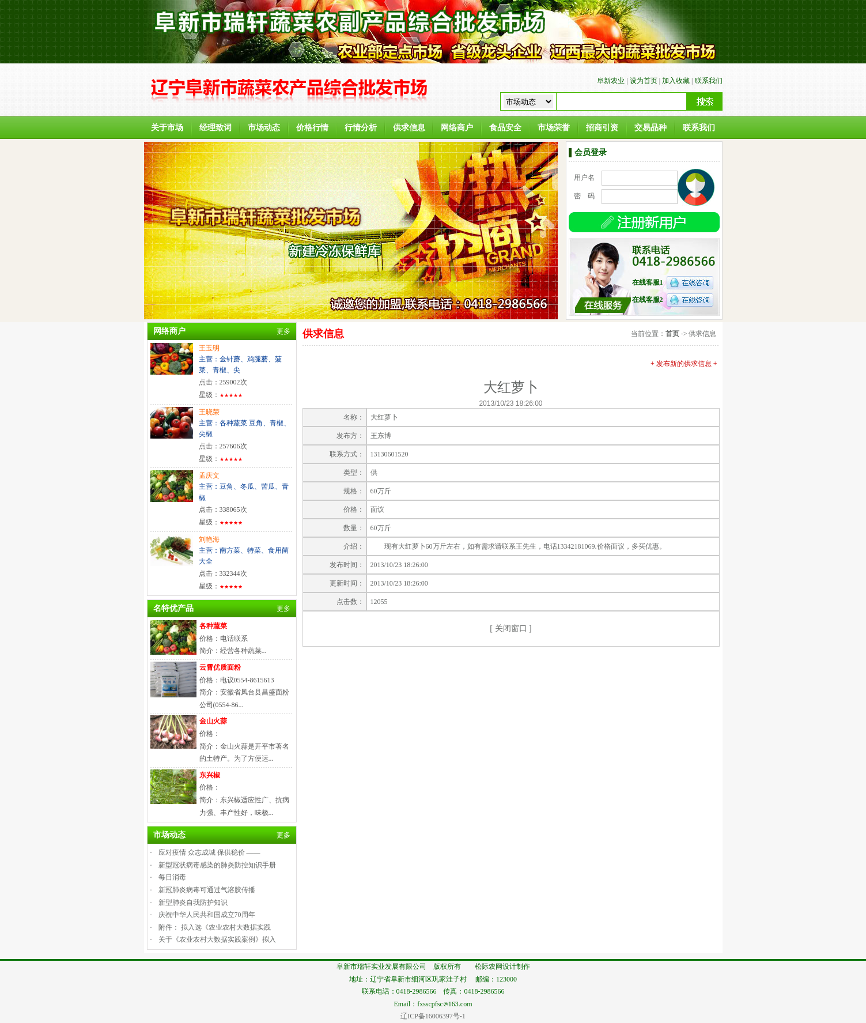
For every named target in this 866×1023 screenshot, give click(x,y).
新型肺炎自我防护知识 (193, 903)
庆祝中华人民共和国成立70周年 (206, 915)
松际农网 (488, 966)
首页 (672, 334)
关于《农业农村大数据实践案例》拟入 (217, 939)
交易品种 (650, 127)
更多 (283, 331)
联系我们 (709, 81)
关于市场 (167, 127)
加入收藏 (676, 81)
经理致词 (215, 127)
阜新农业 (611, 81)
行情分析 (361, 127)
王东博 (380, 436)
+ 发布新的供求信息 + (684, 364)
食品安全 (505, 127)
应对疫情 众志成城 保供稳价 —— (209, 852)
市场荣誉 (554, 127)
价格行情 (312, 127)
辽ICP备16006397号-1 (433, 1016)
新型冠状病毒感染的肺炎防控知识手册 (217, 865)
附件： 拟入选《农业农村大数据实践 (214, 927)
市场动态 (264, 127)
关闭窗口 (511, 628)
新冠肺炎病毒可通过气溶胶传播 (206, 890)
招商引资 (602, 127)
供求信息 (409, 127)
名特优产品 (173, 608)
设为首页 (643, 81)
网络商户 (457, 127)
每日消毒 (172, 877)
